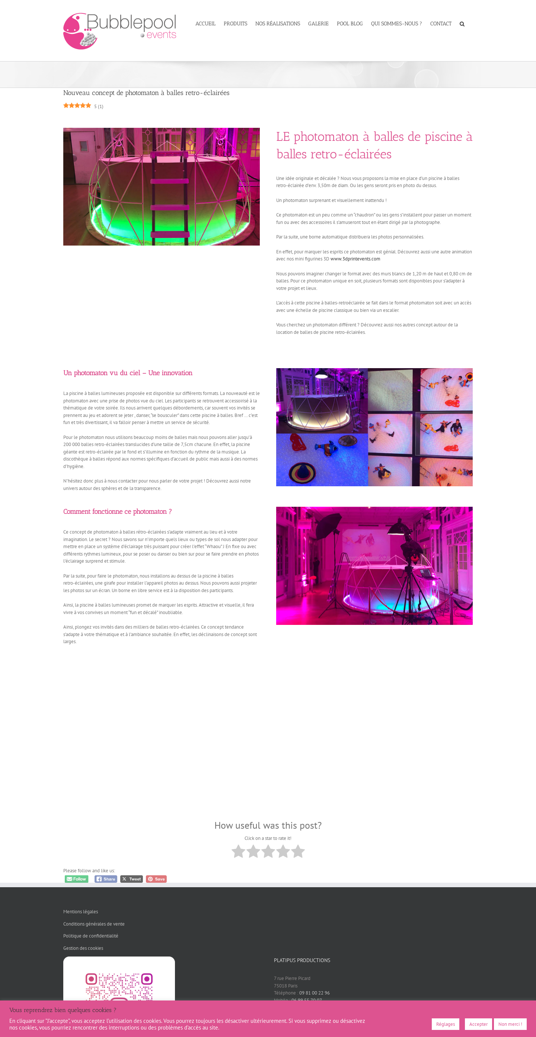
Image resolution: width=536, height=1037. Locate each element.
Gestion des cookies (83, 948)
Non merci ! (510, 1024)
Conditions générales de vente (94, 924)
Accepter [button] (478, 1024)
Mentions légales (80, 911)
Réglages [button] (445, 1024)
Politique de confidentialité (90, 936)
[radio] (238, 852)
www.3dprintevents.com (355, 259)
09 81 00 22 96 (314, 993)
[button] (462, 23)
